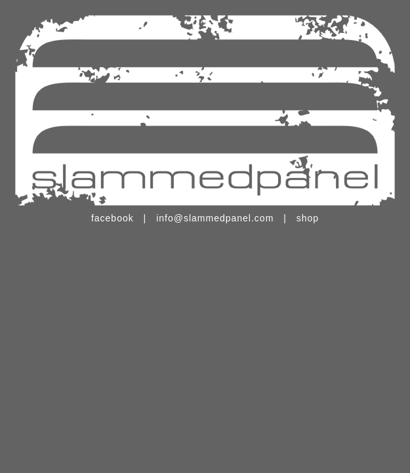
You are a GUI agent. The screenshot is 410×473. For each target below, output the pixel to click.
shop (308, 218)
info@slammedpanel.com (215, 218)
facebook (112, 218)
